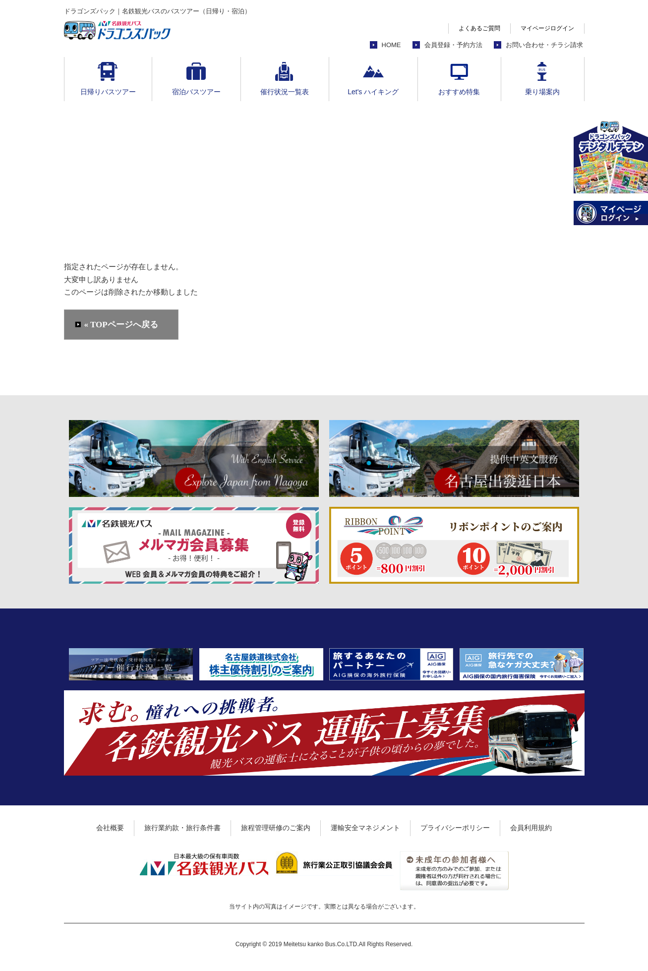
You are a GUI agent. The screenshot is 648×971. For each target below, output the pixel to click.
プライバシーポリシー (455, 828)
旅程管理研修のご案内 (275, 828)
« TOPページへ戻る (121, 324)
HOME (391, 45)
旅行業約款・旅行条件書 (182, 828)
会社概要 (110, 828)
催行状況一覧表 (284, 92)
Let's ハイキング (373, 92)
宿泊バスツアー (196, 92)
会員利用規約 (531, 828)
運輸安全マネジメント (365, 828)
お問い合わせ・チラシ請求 (544, 45)
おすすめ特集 (459, 92)
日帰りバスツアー (108, 92)
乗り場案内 (542, 92)
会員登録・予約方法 (453, 45)
